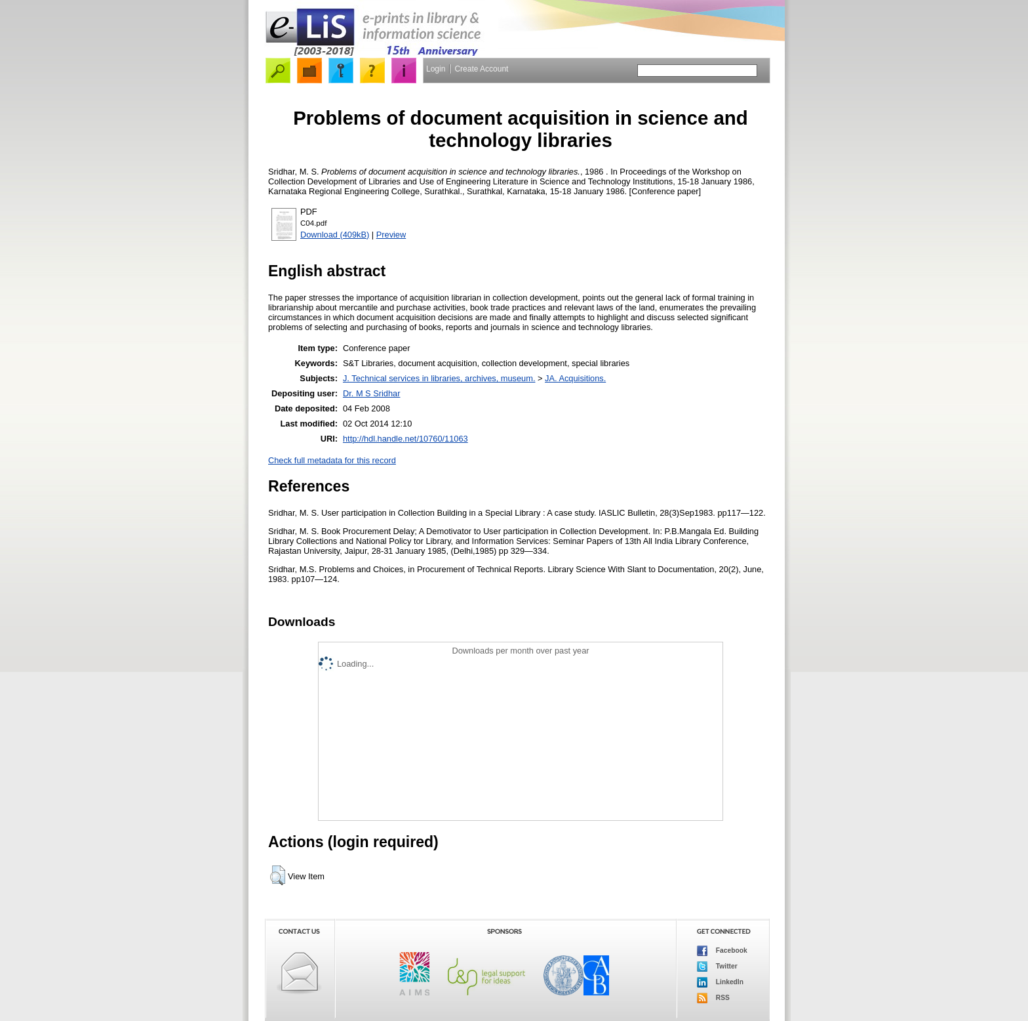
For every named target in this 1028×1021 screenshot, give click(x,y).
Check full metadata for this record (332, 460)
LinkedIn (720, 982)
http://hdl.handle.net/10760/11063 (405, 439)
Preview (391, 235)
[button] (277, 875)
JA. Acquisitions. (575, 378)
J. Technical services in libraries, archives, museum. (439, 378)
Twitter (717, 966)
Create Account (481, 68)
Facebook (722, 951)
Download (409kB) (334, 235)
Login (435, 68)
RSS (713, 998)
